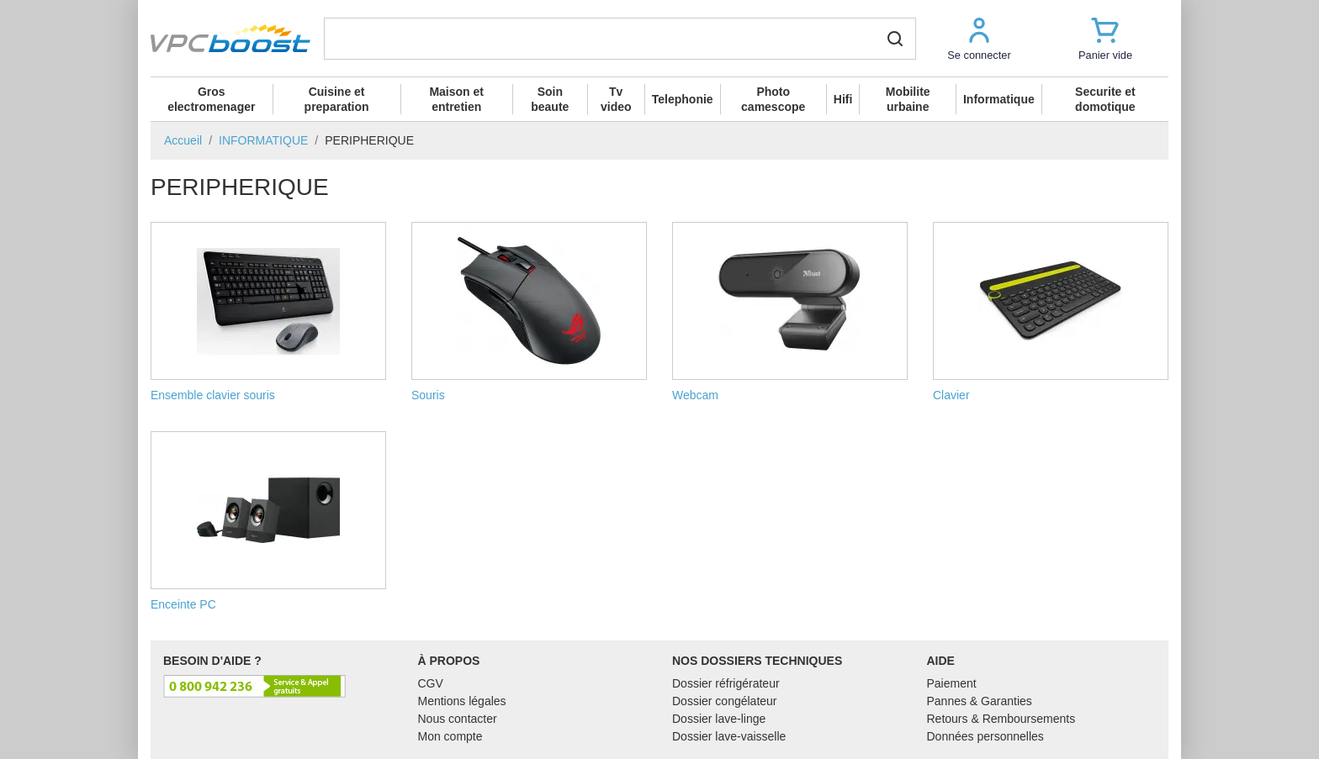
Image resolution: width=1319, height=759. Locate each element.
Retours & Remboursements (1001, 718)
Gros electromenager (211, 99)
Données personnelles (985, 736)
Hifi (843, 99)
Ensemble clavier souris (268, 312)
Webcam (790, 312)
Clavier (1050, 312)
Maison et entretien (456, 99)
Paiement (952, 683)
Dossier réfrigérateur (726, 683)
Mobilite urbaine (908, 99)
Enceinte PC (268, 521)
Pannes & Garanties (979, 701)
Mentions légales (462, 701)
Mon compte (450, 736)
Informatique (999, 99)
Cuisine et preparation (337, 99)
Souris (529, 312)
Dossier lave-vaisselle (729, 736)
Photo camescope (773, 99)
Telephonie (682, 99)
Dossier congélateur (724, 701)
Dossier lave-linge (718, 718)
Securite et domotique (1105, 99)
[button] (979, 38)
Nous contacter (457, 718)
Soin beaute (550, 99)
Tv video (616, 99)
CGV (430, 683)
